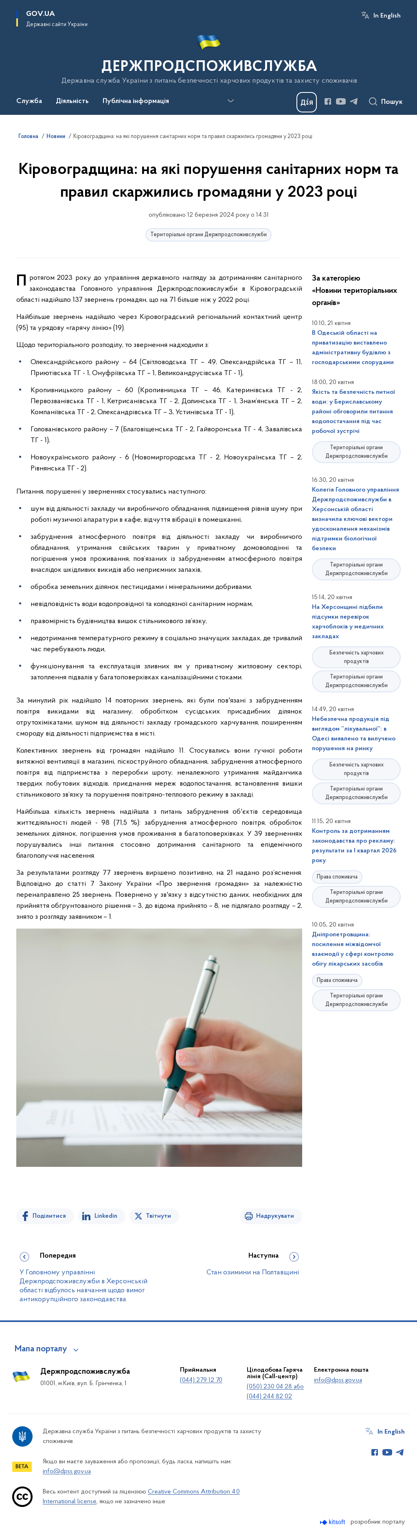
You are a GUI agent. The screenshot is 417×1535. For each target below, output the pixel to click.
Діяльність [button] (72, 101)
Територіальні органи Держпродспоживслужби (208, 235)
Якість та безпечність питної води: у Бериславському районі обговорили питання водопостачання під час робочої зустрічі (353, 412)
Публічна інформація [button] (136, 101)
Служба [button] (29, 101)
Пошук (392, 102)
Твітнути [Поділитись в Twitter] (158, 1216)
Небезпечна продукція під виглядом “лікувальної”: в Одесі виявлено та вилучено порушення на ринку (353, 734)
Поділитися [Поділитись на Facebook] (49, 1216)
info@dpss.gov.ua (338, 1380)
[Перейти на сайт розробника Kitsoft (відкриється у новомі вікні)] (333, 1522)
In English (387, 16)
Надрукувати (275, 1216)
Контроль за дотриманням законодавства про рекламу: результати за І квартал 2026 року (354, 846)
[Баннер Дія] (306, 102)
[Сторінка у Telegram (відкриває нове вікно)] (354, 101)
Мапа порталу (41, 1349)
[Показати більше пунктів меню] (230, 101)
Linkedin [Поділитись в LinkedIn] (105, 1216)
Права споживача (337, 877)
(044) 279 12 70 (201, 1380)
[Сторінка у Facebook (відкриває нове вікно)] (328, 101)
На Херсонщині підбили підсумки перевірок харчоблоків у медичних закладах (348, 622)
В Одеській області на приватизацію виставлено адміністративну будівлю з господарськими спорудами (353, 348)
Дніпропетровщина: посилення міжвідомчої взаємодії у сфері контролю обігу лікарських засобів (352, 949)
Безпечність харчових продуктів (356, 657)
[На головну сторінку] (209, 57)
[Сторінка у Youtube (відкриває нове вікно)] (341, 101)
